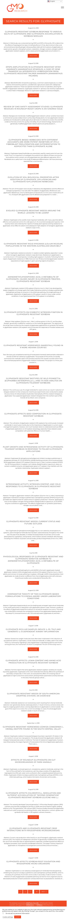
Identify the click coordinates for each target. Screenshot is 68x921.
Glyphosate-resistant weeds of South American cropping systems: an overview (33, 695)
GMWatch (40, 905)
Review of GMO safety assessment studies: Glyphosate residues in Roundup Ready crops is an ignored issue (33, 108)
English (51, 1)
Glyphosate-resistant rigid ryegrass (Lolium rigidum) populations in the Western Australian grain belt (33, 245)
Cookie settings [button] (8, 917)
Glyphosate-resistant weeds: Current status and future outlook (33, 522)
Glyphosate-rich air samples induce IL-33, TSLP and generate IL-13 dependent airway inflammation (33, 630)
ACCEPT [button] (17, 917)
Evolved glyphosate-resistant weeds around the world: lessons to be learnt (33, 211)
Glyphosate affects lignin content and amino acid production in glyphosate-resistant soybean (33, 661)
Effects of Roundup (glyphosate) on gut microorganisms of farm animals (33, 761)
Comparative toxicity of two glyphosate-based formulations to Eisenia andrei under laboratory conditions (33, 596)
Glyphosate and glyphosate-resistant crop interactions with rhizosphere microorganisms (33, 829)
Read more (34, 56)
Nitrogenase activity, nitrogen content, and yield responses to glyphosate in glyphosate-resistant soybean (33, 486)
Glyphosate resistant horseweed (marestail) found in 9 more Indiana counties (33, 346)
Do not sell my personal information (17, 913)
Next (43, 891)
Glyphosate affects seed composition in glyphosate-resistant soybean (33, 415)
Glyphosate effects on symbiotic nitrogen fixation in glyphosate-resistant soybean (33, 313)
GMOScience (30, 905)
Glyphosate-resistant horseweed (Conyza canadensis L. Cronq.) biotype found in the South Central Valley (33, 728)
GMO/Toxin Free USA (32, 903)
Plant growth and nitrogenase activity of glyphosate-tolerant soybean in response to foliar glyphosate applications (33, 449)
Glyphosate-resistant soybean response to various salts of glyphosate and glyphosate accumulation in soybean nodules (33, 34)
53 (37, 892)
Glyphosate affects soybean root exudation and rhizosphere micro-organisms (33, 862)
